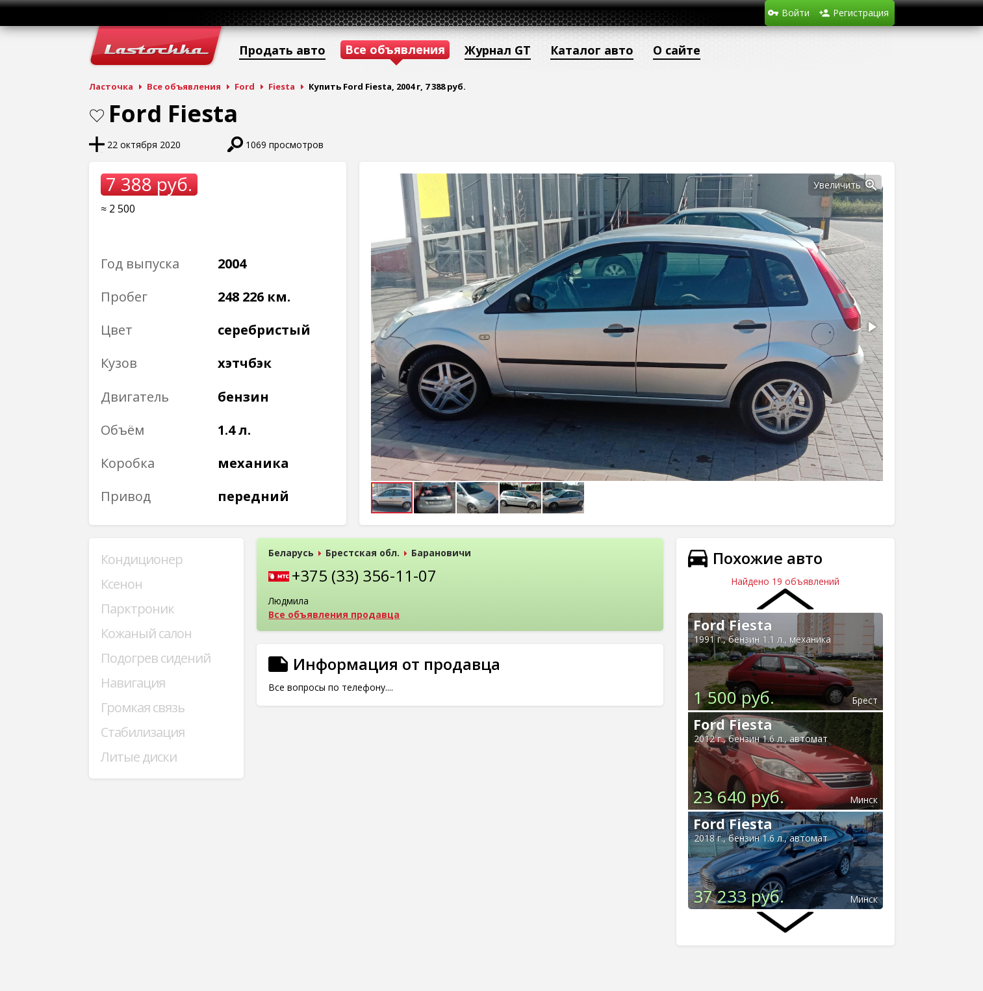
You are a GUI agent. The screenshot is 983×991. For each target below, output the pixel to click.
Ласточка (111, 86)
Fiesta (281, 86)
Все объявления (184, 86)
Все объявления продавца (334, 614)
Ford (245, 86)
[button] (871, 185)
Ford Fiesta (732, 624)
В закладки (97, 115)
